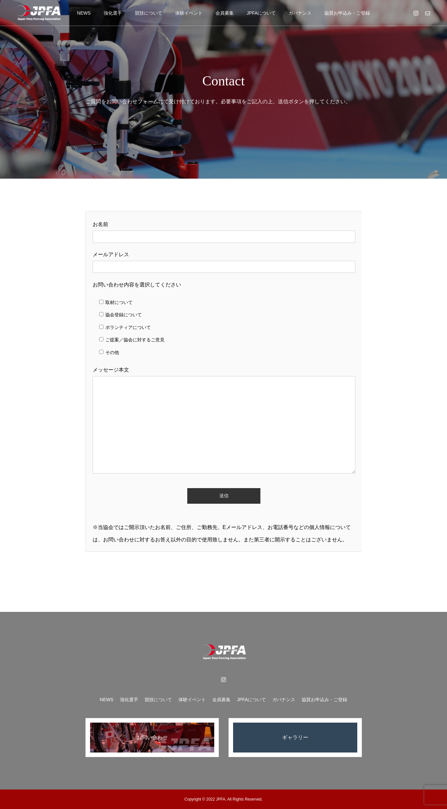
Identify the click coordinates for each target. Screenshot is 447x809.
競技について (148, 13)
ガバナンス (300, 13)
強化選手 (113, 13)
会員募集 (225, 13)
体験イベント (189, 13)
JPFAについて (261, 13)
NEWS (84, 13)
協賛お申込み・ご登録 (347, 13)
